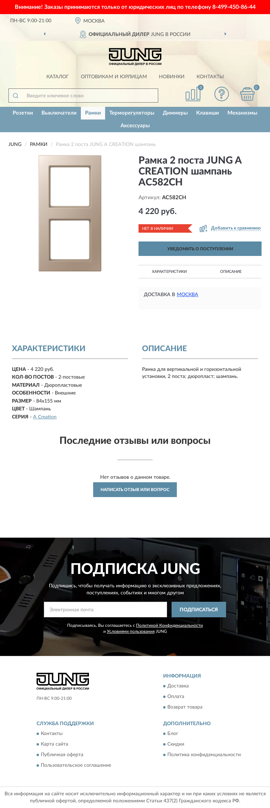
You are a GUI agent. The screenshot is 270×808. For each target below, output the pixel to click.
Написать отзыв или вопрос (135, 490)
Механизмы (242, 113)
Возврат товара (184, 707)
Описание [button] (231, 272)
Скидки (175, 744)
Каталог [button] (57, 76)
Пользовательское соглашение (76, 765)
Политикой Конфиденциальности (169, 625)
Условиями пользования (131, 631)
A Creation (45, 417)
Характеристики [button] (169, 272)
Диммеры (175, 113)
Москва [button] (187, 294)
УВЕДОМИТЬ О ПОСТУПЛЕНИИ (200, 249)
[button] (222, 94)
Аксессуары (135, 125)
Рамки (93, 113)
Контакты (210, 76)
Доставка (178, 686)
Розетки (23, 113)
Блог (172, 734)
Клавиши (207, 113)
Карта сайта (54, 744)
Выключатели (59, 113)
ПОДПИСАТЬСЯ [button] (199, 609)
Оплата (175, 696)
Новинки (172, 76)
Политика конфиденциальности (204, 755)
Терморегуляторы (131, 113)
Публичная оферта (62, 755)
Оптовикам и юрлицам (114, 76)
